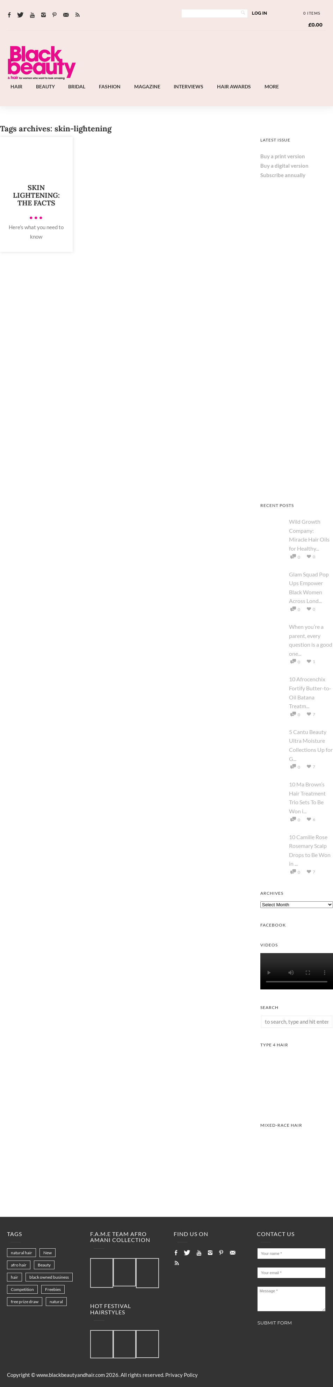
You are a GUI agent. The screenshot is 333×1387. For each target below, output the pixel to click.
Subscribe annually (282, 175)
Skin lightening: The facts (36, 195)
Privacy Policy (181, 1375)
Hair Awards (234, 86)
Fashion (110, 86)
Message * (291, 1299)
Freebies (53, 1289)
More (272, 86)
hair (14, 1277)
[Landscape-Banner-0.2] (196, 78)
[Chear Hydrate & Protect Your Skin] (296, 339)
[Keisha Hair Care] (296, 412)
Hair (16, 86)
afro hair (19, 1265)
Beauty (45, 86)
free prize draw (24, 1301)
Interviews (188, 86)
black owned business (49, 1277)
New (47, 1252)
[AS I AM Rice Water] (296, 485)
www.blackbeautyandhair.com (70, 1375)
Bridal (76, 86)
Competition (22, 1289)
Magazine (147, 86)
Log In (259, 13)
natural (56, 1301)
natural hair (21, 1252)
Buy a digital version (284, 165)
